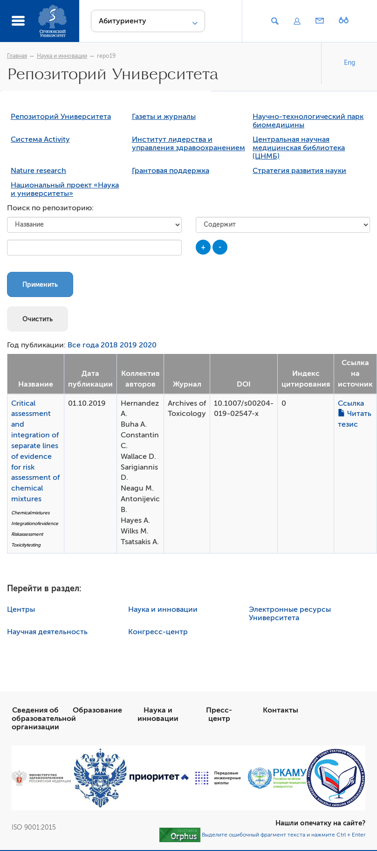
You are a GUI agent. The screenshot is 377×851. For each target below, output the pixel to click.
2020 (148, 346)
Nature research (38, 171)
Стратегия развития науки (299, 171)
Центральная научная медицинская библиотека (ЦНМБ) (299, 148)
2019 (128, 346)
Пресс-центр (219, 715)
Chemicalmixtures (30, 513)
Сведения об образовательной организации (44, 719)
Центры (21, 610)
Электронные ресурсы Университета (290, 614)
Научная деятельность (47, 633)
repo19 (106, 56)
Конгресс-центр (158, 633)
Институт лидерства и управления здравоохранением (188, 144)
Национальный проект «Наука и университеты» (65, 190)
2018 (109, 346)
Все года (83, 346)
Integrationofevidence (34, 524)
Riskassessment (27, 535)
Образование (97, 711)
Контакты (280, 711)
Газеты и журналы (164, 117)
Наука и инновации (62, 56)
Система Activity (40, 140)
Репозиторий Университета (61, 117)
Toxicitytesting (26, 545)
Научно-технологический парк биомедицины (308, 121)
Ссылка (351, 404)
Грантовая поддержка (170, 171)
